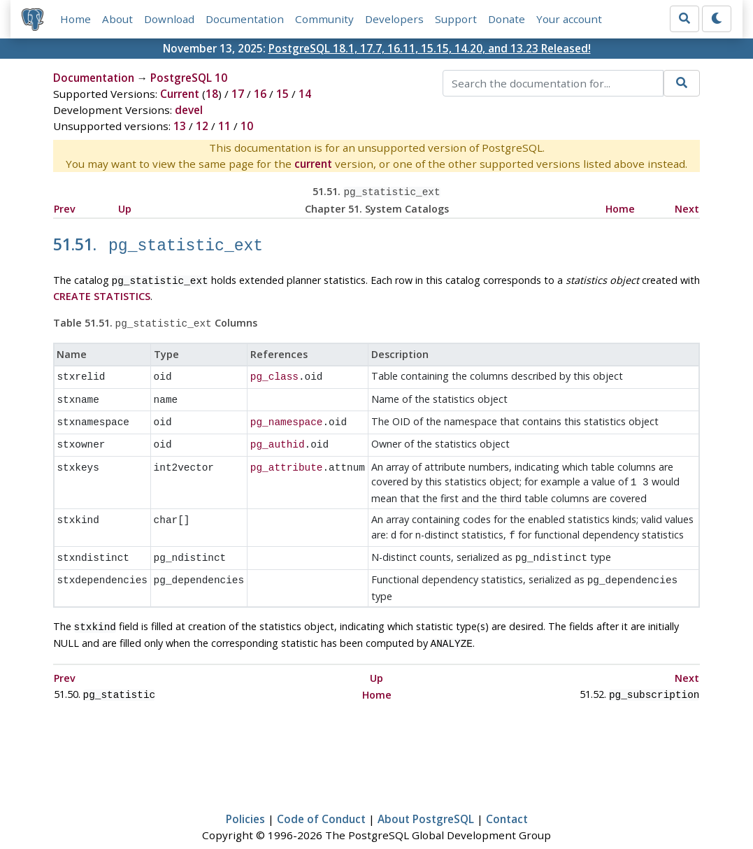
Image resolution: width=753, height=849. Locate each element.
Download (169, 19)
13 (179, 126)
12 (202, 126)
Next (687, 207)
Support (456, 19)
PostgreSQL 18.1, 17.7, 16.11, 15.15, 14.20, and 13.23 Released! (429, 48)
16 (260, 94)
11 (224, 126)
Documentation (245, 19)
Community (324, 19)
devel (189, 110)
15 (282, 94)
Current (179, 94)
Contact (507, 797)
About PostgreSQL (426, 797)
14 (305, 94)
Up (124, 207)
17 (237, 94)
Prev (65, 207)
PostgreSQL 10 (188, 78)
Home (75, 19)
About (117, 19)
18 (212, 94)
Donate (506, 19)
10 (247, 126)
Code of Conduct (321, 797)
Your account (569, 19)
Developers (394, 19)
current (313, 164)
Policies (245, 797)
